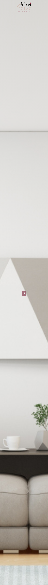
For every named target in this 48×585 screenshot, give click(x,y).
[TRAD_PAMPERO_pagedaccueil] (24, 12)
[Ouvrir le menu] (46, 3)
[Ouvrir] (24, 293)
